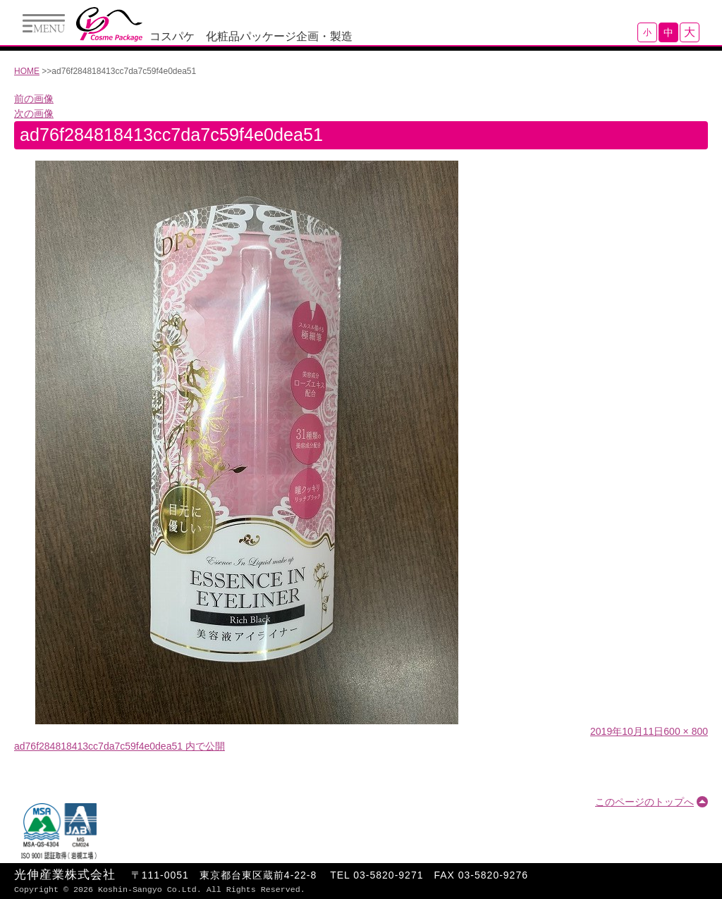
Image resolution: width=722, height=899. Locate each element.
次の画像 (34, 113)
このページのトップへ (644, 801)
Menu (44, 23)
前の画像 (34, 98)
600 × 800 (685, 731)
